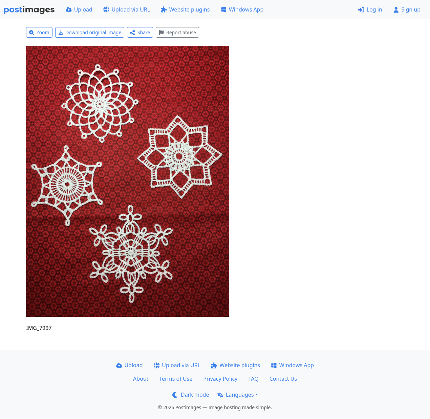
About (140, 378)
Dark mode (190, 394)
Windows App (241, 9)
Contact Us (283, 378)
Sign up (407, 9)
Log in (370, 9)
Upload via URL (126, 9)
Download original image (90, 32)
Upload (79, 9)
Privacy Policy (220, 378)
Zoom (39, 32)
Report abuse (177, 32)
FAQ (253, 378)
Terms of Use (175, 378)
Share (140, 32)
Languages (235, 394)
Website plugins (185, 9)
